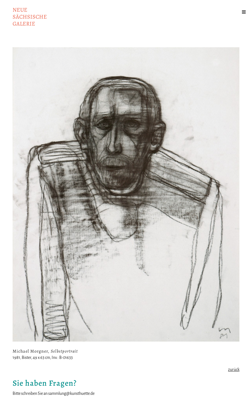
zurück (233, 369)
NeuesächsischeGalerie (30, 16)
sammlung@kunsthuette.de (71, 393)
